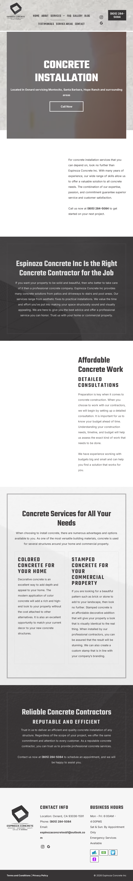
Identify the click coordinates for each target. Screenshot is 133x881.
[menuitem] (36, 16)
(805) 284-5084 (98, 208)
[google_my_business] (101, 24)
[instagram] (101, 18)
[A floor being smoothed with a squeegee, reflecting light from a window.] (44, 204)
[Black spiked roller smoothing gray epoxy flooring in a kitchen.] (41, 414)
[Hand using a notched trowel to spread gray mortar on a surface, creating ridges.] (27, 169)
